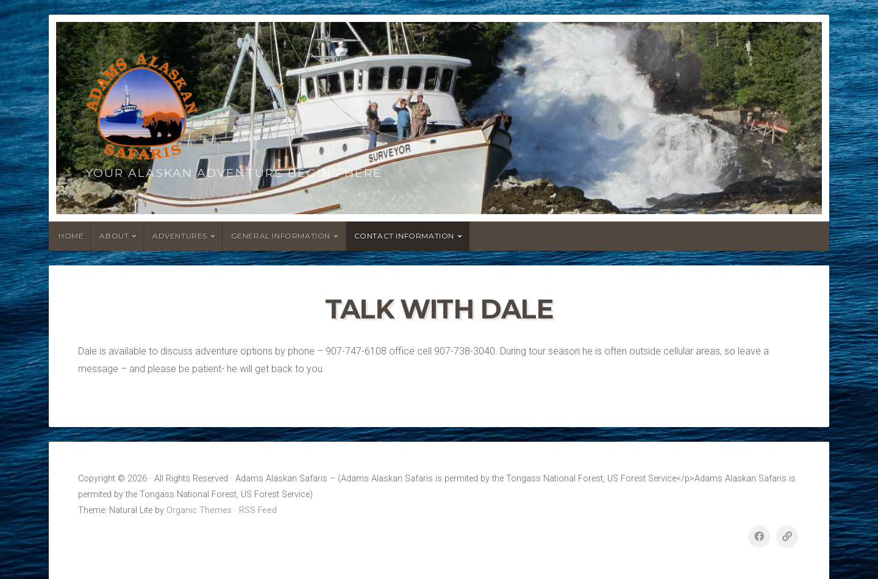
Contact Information (404, 235)
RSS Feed (258, 510)
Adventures (179, 235)
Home (71, 235)
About (114, 235)
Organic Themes (199, 510)
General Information (280, 235)
